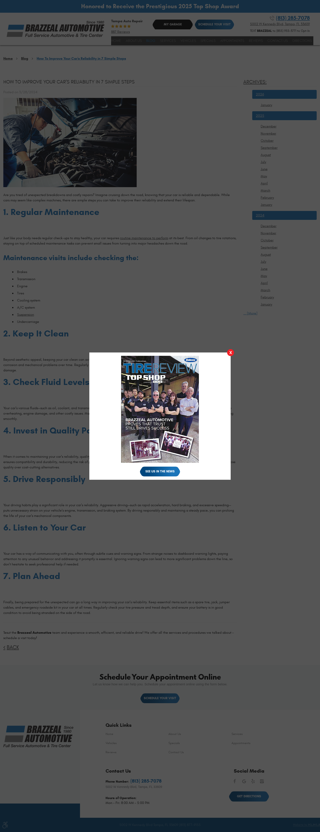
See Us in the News (160, 471)
